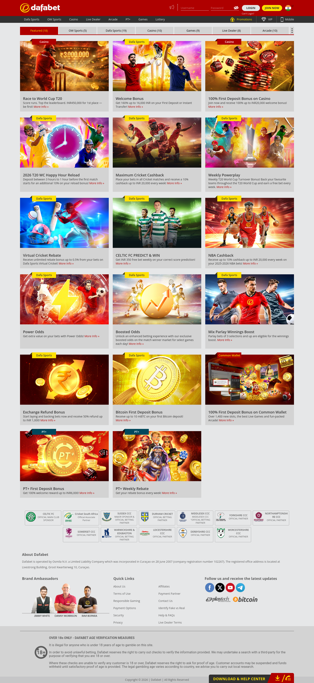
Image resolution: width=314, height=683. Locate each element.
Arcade (113, 19)
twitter (220, 587)
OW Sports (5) (78, 30)
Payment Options (124, 608)
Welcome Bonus (130, 98)
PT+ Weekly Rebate (132, 488)
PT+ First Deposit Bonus (43, 488)
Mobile (289, 19)
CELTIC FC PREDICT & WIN (138, 255)
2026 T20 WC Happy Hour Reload (51, 175)
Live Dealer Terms (170, 622)
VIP (270, 19)
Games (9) (192, 30)
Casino (73, 19)
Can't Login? (248, 13)
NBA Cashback (220, 255)
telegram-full (240, 587)
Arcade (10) (270, 30)
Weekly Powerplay (224, 175)
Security (118, 615)
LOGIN (250, 8)
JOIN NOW (272, 8)
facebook (209, 587)
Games (142, 19)
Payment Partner (169, 593)
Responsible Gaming (126, 601)
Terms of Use (122, 593)
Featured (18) (39, 30)
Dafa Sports (31, 19)
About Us (119, 586)
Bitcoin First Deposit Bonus (139, 412)
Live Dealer (93, 19)
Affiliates (164, 586)
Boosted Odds (128, 331)
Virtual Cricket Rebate (42, 255)
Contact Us (165, 601)
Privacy (118, 622)
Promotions (244, 19)
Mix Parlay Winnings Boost (231, 331)
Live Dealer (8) (231, 30)
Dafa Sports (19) (116, 30)
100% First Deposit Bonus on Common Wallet (247, 412)
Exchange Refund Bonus (44, 412)
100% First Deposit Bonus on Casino (239, 98)
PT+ (128, 19)
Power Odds (33, 331)
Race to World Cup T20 (42, 98)
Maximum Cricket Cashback (140, 175)
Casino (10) (154, 30)
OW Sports (54, 19)
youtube (230, 587)
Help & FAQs (166, 615)
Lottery (160, 19)
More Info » (41, 107)
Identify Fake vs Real (171, 608)
